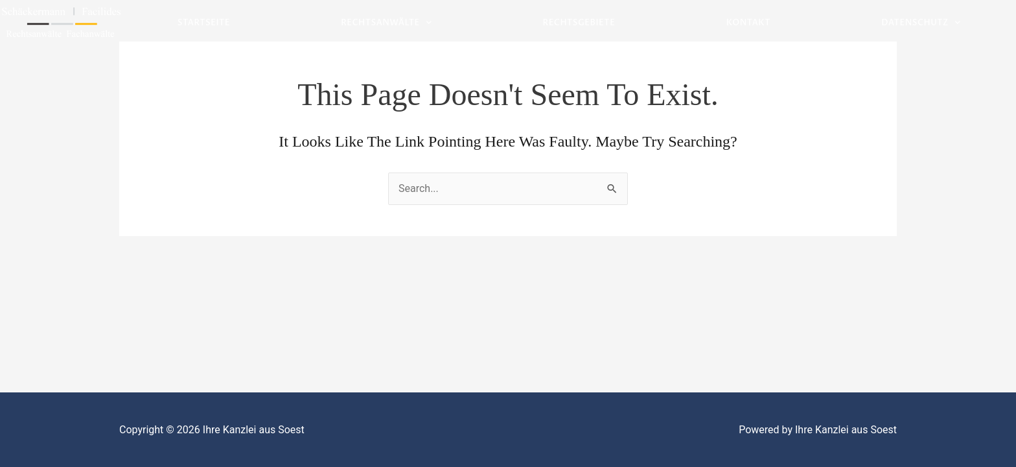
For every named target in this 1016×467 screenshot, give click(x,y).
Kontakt (748, 23)
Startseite (204, 23)
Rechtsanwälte (386, 23)
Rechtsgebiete (579, 23)
